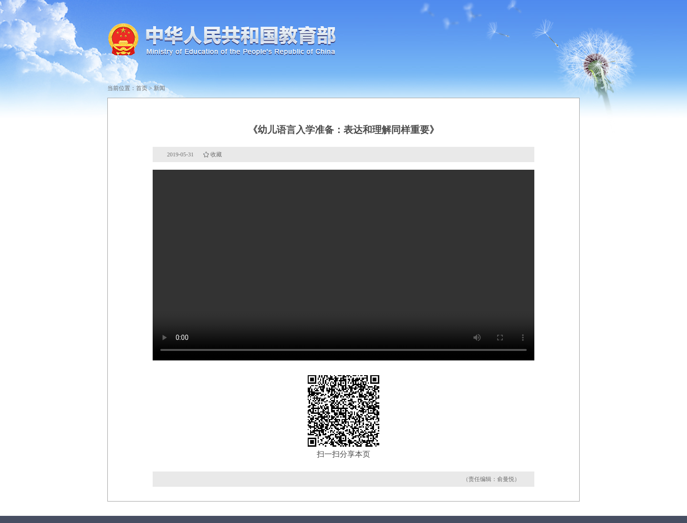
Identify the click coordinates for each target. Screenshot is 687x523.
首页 (141, 88)
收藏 (216, 154)
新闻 (159, 88)
